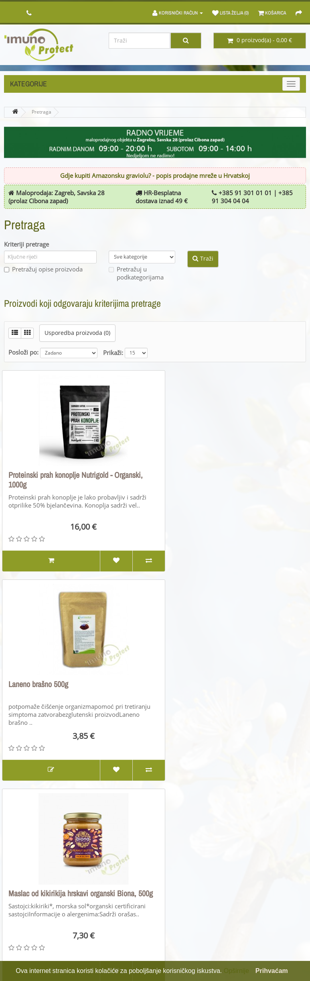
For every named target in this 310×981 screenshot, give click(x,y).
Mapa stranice (102, 897)
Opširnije (236, 970)
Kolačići (14, 934)
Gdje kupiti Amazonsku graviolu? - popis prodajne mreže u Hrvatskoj (155, 175)
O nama (14, 872)
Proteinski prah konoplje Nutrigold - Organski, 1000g (75, 479)
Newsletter (254, 910)
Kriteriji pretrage (26, 244)
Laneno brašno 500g (193, 474)
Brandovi (173, 872)
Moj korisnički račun (266, 872)
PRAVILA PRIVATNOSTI (33, 922)
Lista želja (252, 897)
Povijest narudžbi (262, 885)
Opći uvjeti (18, 885)
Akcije (169, 897)
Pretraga (41, 112)
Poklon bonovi (180, 885)
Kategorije (28, 84)
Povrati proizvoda (106, 885)
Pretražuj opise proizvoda (43, 269)
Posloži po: (23, 352)
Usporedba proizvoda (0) (77, 333)
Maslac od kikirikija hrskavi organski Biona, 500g (72, 688)
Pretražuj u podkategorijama (136, 273)
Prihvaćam (271, 970)
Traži (202, 258)
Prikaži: (113, 353)
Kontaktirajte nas (105, 872)
